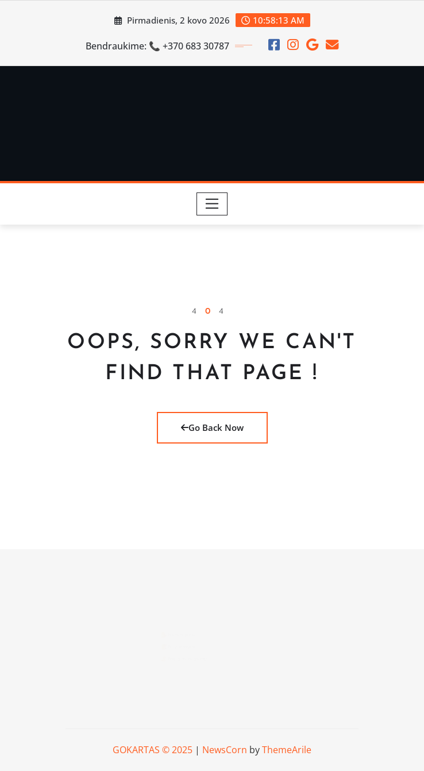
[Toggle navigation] (212, 203)
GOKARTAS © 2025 (152, 749)
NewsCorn (224, 749)
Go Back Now (212, 427)
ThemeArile (286, 749)
